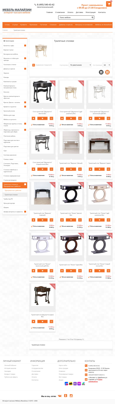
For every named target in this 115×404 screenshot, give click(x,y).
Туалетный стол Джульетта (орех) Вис (42, 315)
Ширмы (6, 207)
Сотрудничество (37, 368)
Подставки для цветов (11, 146)
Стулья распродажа (10, 180)
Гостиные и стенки (10, 64)
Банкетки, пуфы (9, 46)
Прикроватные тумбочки (13, 190)
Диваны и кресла (66, 25)
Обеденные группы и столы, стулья (13, 125)
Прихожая (33, 25)
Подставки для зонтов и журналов (12, 141)
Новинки (62, 371)
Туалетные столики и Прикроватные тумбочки (12, 185)
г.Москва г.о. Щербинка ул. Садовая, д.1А (97, 379)
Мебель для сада (9, 115)
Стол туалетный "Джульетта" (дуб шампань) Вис (71, 112)
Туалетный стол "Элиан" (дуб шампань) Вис (99, 214)
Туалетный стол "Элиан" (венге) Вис (71, 214)
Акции (61, 380)
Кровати (23, 25)
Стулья (15, 25)
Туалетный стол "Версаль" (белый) (70, 163)
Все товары (63, 377)
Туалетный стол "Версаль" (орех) (99, 163)
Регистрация (91, 12)
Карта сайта (63, 365)
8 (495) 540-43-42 (45, 4)
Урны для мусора (9, 203)
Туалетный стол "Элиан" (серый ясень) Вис (99, 265)
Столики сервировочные (12, 176)
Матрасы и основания (84, 25)
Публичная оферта (11, 377)
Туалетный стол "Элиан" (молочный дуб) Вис (42, 265)
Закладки (7, 371)
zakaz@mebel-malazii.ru (96, 375)
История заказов (10, 368)
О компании (60, 12)
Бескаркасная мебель (11, 54)
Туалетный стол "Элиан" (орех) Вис (71, 265)
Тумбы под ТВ (8, 199)
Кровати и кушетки (10, 107)
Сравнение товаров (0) (44, 65)
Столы (7, 25)
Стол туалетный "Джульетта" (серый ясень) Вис (42, 163)
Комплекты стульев (10, 82)
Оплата (70, 12)
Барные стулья (8, 50)
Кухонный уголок (9, 111)
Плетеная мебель (9, 136)
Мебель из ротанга (10, 119)
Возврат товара (9, 374)
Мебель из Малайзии (103, 25)
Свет (5, 151)
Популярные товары (66, 374)
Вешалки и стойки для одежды (11, 59)
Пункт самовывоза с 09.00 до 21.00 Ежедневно (92, 6)
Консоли (6, 92)
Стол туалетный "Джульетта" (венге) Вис (42, 112)
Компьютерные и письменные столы (10, 87)
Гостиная (43, 25)
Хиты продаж (63, 368)
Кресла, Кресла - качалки (12, 102)
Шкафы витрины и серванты (13, 212)
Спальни (53, 25)
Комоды (6, 77)
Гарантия (35, 365)
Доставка (79, 12)
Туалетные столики (11, 195)
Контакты (102, 12)
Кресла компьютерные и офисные (12, 97)
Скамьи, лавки (8, 159)
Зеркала (6, 73)
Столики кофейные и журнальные (11, 171)
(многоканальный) (45, 7)
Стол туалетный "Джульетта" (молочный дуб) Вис (99, 112)
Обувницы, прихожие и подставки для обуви (11, 131)
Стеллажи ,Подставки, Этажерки (11, 164)
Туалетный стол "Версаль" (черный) (42, 214)
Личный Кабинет (10, 365)
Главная (49, 12)
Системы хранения (10, 155)
